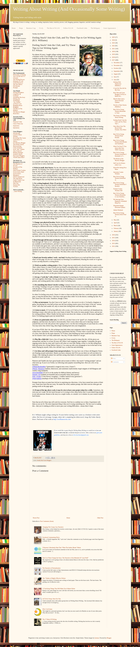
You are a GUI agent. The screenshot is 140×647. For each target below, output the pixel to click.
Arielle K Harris (17, 154)
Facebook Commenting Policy (51, 537)
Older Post (100, 518)
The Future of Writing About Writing (119, 116)
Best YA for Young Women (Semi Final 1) (119, 214)
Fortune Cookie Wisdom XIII (117, 189)
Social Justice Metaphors (17, 174)
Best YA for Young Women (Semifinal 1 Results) (120, 184)
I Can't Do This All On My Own (119, 89)
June (115, 79)
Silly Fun (15, 183)
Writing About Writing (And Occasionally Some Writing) (69, 9)
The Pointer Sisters (18, 144)
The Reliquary (95, 28)
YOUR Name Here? (19, 157)
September (117, 71)
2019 (113, 54)
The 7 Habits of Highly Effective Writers (54, 578)
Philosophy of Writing (19, 75)
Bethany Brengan (18, 152)
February (116, 228)
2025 (113, 37)
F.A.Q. (41, 28)
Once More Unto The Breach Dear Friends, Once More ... (119, 129)
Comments (115, 362)
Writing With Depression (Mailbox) (117, 83)
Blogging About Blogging (17, 106)
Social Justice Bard (18, 172)
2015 (113, 237)
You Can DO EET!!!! (19, 76)
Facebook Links (82, 28)
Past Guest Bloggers (19, 156)
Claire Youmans (17, 147)
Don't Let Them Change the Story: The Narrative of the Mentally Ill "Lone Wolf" (65, 558)
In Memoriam (17, 181)
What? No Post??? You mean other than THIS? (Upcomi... (119, 148)
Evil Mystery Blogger (19, 143)
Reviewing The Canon (19, 138)
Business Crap (31, 28)
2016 (113, 235)
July (115, 77)
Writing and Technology (16, 99)
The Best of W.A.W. (53, 28)
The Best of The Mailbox (17, 109)
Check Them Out (18, 124)
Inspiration (16, 126)
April (115, 222)
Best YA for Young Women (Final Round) (118, 135)
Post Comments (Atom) (47, 521)
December (117, 62)
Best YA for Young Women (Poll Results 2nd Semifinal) (120, 142)
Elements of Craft (18, 81)
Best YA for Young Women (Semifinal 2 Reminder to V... (120, 154)
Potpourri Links (17, 122)
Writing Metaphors (18, 92)
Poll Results (16, 86)
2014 (113, 240)
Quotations (16, 128)
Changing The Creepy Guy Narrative (52, 527)
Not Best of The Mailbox (17, 168)
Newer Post (36, 518)
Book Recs (16, 113)
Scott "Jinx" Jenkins (19, 149)
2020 (113, 51)
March (116, 225)
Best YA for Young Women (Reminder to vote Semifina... (119, 195)
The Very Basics (17, 84)
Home (14, 28)
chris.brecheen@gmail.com (81, 435)
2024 (113, 40)
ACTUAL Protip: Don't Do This (51, 599)
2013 (113, 243)
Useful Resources (18, 83)
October (116, 68)
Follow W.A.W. (68, 28)
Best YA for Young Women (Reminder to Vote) (119, 111)
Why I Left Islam (47, 609)
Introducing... (17, 133)
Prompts (15, 87)
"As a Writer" (17, 102)
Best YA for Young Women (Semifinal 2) (119, 178)
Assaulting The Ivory (19, 97)
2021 (113, 48)
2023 (113, 43)
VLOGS (15, 186)
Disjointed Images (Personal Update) (119, 206)
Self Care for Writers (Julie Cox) (119, 164)
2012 (113, 246)
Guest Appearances (109, 28)
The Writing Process (19, 79)
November (117, 65)
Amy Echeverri (17, 151)
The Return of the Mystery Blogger (118, 159)
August (116, 74)
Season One (16, 185)
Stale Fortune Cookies (19, 170)
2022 (113, 45)
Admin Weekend (118, 210)
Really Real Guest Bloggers (44, 460)
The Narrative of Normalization (51, 568)
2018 (113, 57)
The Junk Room (17, 178)
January (116, 231)
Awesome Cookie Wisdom (118, 173)
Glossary (15, 78)
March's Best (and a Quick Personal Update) (119, 100)
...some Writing (17, 191)
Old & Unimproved (18, 177)
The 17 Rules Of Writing (49, 619)
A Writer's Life (17, 104)
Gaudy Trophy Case (18, 180)
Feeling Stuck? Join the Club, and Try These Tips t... (120, 121)
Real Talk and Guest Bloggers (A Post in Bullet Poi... (119, 94)
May (115, 220)
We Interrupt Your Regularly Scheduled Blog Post (120, 201)
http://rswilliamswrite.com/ (62, 419)
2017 (113, 60)
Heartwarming (17, 146)
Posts (113, 358)
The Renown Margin (19, 112)
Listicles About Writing (17, 135)
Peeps (21, 28)
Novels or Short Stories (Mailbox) (120, 106)
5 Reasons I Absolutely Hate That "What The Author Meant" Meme (61, 547)
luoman (97, 638)
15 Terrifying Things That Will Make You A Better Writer (58, 588)
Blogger (109, 638)
